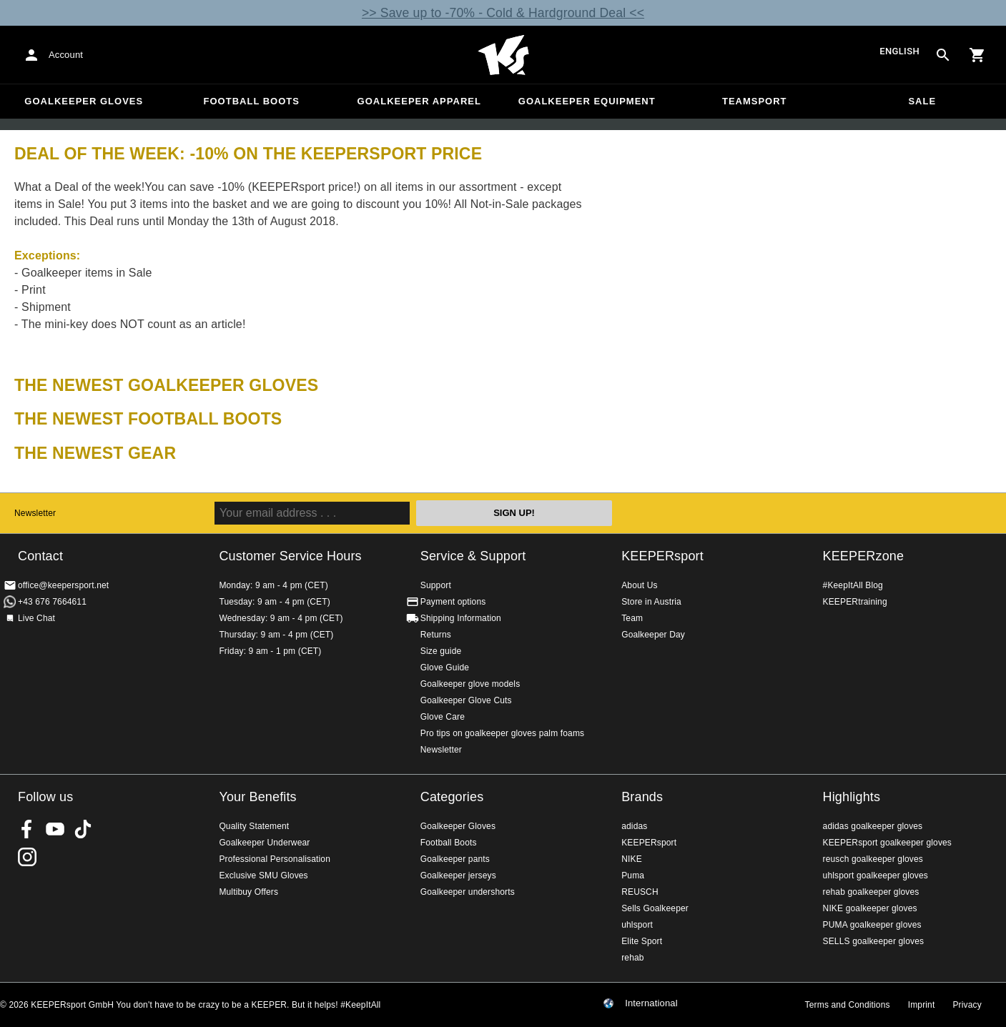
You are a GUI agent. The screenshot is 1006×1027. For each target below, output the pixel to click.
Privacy (966, 1005)
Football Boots (252, 101)
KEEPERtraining (855, 602)
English (899, 52)
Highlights (852, 797)
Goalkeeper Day (653, 635)
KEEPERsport (662, 556)
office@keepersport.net (63, 585)
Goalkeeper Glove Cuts (466, 700)
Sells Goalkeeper (655, 908)
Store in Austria (651, 602)
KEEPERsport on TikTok (83, 829)
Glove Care (442, 717)
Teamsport (754, 101)
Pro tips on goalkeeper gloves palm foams (502, 733)
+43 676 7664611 (52, 602)
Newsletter (35, 513)
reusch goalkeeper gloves (873, 859)
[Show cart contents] (977, 55)
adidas (634, 826)
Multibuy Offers (248, 892)
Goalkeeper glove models (470, 684)
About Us (639, 585)
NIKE (631, 859)
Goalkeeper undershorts (467, 892)
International (651, 1003)
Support (435, 585)
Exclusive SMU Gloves (263, 875)
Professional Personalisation (274, 859)
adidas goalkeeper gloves (873, 826)
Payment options (453, 602)
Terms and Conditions (847, 1005)
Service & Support (473, 556)
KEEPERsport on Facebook (27, 829)
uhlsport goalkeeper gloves (875, 875)
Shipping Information (460, 618)
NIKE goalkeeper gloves (870, 908)
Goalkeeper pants (455, 859)
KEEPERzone (863, 556)
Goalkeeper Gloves (83, 101)
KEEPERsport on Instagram (27, 857)
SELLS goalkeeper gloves (873, 941)
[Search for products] (943, 55)
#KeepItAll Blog (853, 585)
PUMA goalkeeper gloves (872, 925)
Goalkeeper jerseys (458, 875)
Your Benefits (257, 797)
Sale (922, 101)
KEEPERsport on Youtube (55, 829)
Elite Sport (641, 941)
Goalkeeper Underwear (264, 843)
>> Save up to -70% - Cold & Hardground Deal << (503, 13)
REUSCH (640, 892)
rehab (632, 958)
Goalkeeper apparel (419, 101)
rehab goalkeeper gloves (871, 892)
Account (66, 54)
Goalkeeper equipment (587, 101)
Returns (435, 635)
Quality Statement (254, 826)
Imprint (921, 1005)
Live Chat (36, 618)
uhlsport (637, 925)
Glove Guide (444, 668)
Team (632, 618)
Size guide (441, 651)
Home (503, 55)
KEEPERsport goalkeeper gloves (887, 843)
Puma (632, 875)
